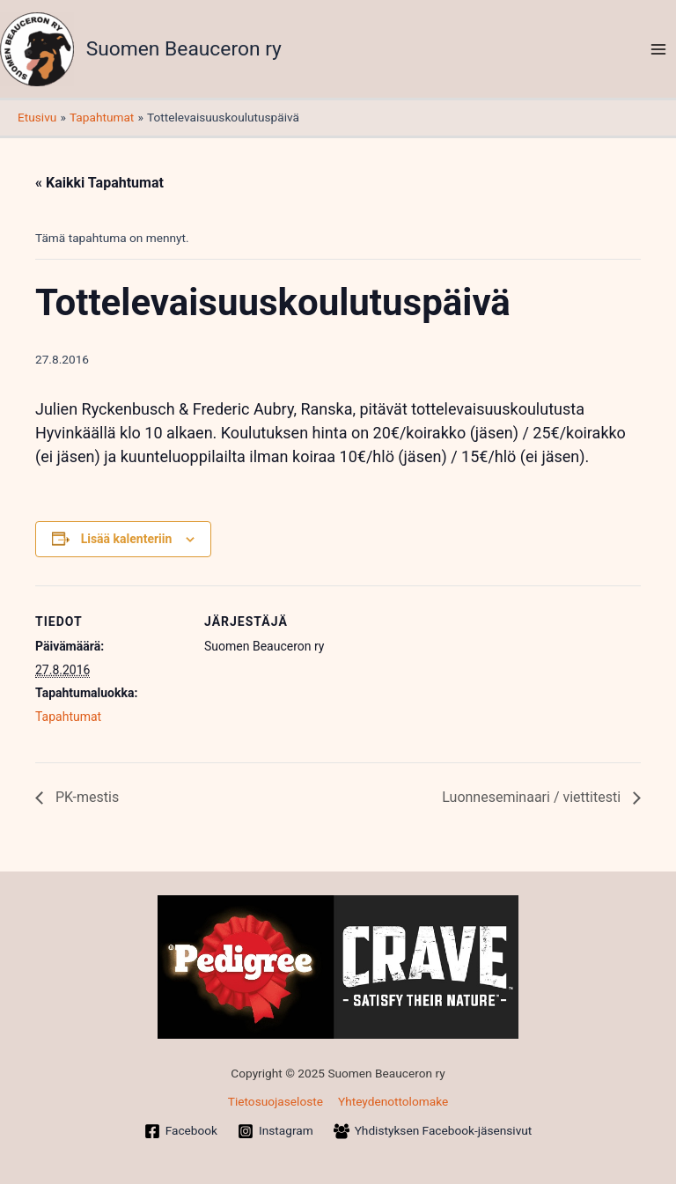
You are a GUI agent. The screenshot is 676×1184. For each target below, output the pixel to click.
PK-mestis (85, 797)
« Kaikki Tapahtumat (99, 182)
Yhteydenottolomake (393, 1101)
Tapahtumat (68, 717)
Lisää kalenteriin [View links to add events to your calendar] (127, 539)
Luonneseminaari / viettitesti (533, 797)
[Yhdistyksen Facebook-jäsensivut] (432, 1131)
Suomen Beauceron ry (184, 49)
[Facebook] (180, 1131)
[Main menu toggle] (659, 49)
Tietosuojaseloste (275, 1101)
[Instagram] (276, 1131)
